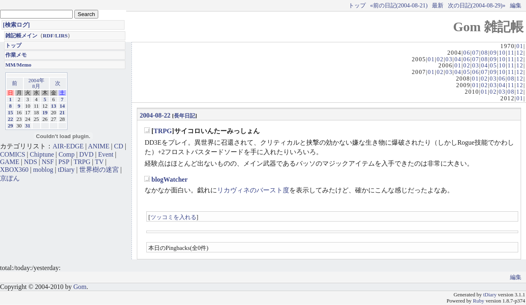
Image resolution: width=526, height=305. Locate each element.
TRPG (163, 130)
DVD (86, 154)
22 (10, 119)
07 (475, 52)
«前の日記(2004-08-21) (399, 5)
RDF (48, 35)
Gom (79, 286)
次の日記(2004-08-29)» (476, 5)
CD (118, 146)
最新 (437, 5)
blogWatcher (170, 179)
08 (484, 52)
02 (439, 59)
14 (62, 106)
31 (27, 126)
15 (10, 113)
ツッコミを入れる (173, 217)
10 (502, 52)
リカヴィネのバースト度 (253, 190)
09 (493, 52)
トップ (357, 5)
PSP (63, 161)
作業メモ (16, 55)
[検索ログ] (16, 24)
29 (10, 126)
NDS (30, 161)
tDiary (66, 169)
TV (99, 161)
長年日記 (184, 116)
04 (457, 59)
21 (62, 113)
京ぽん (10, 178)
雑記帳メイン (21, 35)
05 (493, 65)
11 (511, 52)
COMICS (12, 154)
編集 (515, 5)
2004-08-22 (155, 115)
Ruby (478, 301)
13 (53, 106)
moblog (43, 169)
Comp (66, 154)
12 (519, 52)
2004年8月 (36, 83)
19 (45, 113)
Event (105, 154)
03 (448, 59)
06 (466, 52)
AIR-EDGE (68, 146)
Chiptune (42, 154)
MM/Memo (18, 65)
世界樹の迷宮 (99, 169)
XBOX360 (14, 169)
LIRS (61, 35)
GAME (9, 161)
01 (519, 46)
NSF (48, 161)
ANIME (98, 146)
